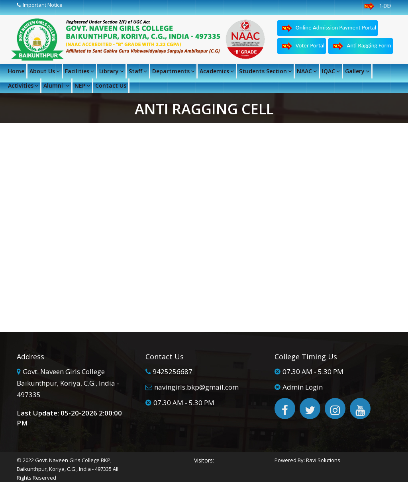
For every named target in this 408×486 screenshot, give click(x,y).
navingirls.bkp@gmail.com (196, 387)
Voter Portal (303, 46)
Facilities (79, 71)
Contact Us (110, 85)
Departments (173, 71)
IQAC (331, 71)
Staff (138, 71)
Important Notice (43, 4)
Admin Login (302, 387)
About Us (44, 71)
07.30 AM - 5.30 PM (183, 402)
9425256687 (172, 371)
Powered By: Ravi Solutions (307, 460)
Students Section (265, 71)
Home (16, 71)
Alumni (56, 85)
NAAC (307, 71)
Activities (23, 85)
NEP (82, 85)
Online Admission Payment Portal (329, 28)
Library (111, 71)
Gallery (357, 71)
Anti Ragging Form (361, 46)
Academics (217, 71)
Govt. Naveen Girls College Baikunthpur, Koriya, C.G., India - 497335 (68, 383)
